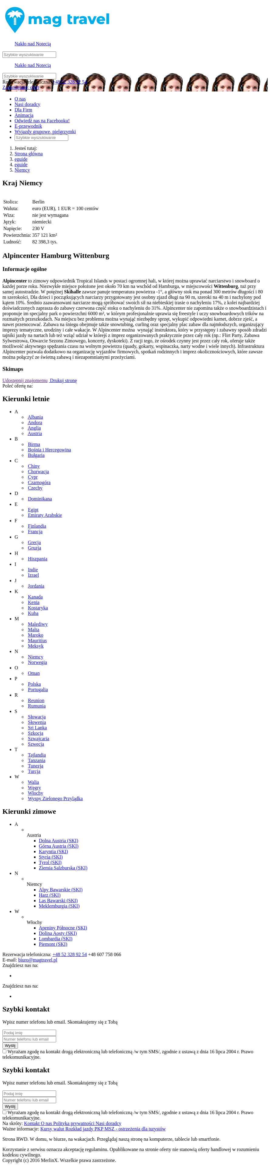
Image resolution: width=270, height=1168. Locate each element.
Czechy (35, 487)
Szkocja (35, 733)
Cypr (33, 477)
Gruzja (34, 547)
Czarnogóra (39, 482)
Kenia (33, 602)
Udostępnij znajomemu (25, 380)
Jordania (36, 586)
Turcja (34, 771)
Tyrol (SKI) (50, 862)
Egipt (33, 509)
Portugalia (38, 689)
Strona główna (29, 153)
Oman (34, 673)
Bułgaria (36, 455)
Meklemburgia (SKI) (59, 906)
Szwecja (36, 744)
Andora (35, 422)
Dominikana (40, 498)
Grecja (34, 542)
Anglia (34, 428)
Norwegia (37, 662)
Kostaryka (38, 607)
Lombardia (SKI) (56, 938)
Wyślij (10, 1045)
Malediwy (38, 624)
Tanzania (37, 760)
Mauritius (37, 640)
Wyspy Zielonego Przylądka (55, 798)
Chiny (34, 466)
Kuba (33, 613)
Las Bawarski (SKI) (58, 900)
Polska (34, 684)
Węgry (34, 787)
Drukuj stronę (63, 380)
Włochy (35, 793)
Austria (35, 433)
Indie (33, 569)
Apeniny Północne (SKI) (63, 927)
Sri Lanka (37, 727)
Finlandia (37, 526)
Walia (33, 782)
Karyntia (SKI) (53, 851)
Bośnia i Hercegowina (49, 449)
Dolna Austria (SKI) (58, 840)
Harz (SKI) (50, 895)
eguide (21, 159)
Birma (34, 444)
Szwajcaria (38, 738)
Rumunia (37, 705)
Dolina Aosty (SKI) (58, 933)
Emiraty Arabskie (45, 515)
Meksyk (36, 645)
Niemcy (22, 170)
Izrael (33, 575)
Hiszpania (37, 558)
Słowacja (37, 716)
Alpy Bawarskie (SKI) (61, 889)
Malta (33, 629)
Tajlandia (37, 754)
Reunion (36, 700)
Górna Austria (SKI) (59, 846)
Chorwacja (38, 471)
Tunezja (35, 765)
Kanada (35, 596)
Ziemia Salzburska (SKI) (63, 867)
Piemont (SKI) (53, 944)
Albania (35, 417)
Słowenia (37, 722)
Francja (35, 531)
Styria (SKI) (51, 857)
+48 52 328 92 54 (69, 81)
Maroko (35, 635)
